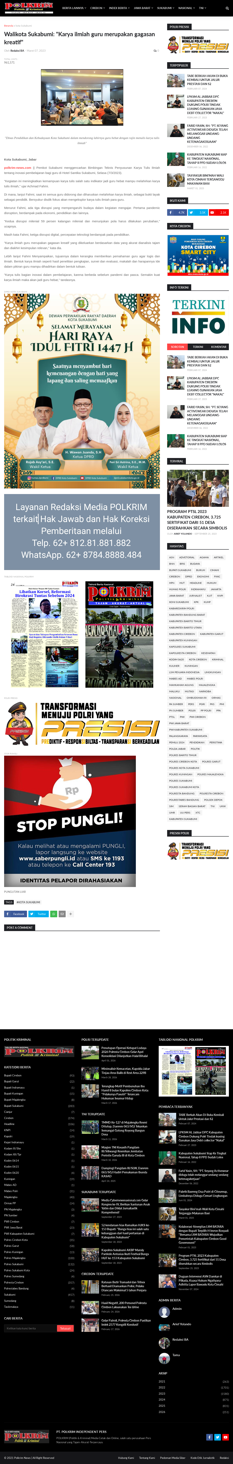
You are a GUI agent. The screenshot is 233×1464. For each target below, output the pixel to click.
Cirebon (174, 576)
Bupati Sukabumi (180, 570)
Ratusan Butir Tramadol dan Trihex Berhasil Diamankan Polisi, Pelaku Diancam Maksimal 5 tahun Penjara (123, 1286)
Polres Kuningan (180, 774)
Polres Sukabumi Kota (184, 787)
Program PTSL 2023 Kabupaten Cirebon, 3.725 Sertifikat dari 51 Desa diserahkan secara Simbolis (197, 519)
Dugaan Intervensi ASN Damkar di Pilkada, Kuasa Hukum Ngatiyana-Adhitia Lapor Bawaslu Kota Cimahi (201, 1280)
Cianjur (39, 1112)
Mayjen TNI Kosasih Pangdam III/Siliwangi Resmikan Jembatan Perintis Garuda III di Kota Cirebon (123, 1151)
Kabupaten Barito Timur (185, 621)
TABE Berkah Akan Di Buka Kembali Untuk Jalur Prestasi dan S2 (207, 80)
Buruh (200, 570)
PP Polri (206, 710)
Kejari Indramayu (39, 1143)
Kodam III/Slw (39, 1149)
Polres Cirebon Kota (183, 761)
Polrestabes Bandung (184, 799)
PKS (212, 704)
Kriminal (218, 659)
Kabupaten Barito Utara (185, 627)
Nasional (175, 697)
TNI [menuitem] (201, 8)
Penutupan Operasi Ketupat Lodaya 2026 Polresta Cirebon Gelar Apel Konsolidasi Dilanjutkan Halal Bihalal (124, 1052)
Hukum (211, 582)
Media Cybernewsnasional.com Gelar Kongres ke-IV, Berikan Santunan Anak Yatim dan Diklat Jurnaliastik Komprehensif (125, 1206)
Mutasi (189, 691)
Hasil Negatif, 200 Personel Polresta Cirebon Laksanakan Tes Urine (124, 1305)
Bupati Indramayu (39, 1088)
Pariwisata (200, 736)
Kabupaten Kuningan (183, 640)
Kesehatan (208, 653)
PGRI (202, 704)
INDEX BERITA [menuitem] (118, 8)
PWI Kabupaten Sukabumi (185, 729)
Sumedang (39, 1301)
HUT (182, 582)
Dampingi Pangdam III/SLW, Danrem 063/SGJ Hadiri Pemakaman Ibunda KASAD (124, 1172)
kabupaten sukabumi (183, 819)
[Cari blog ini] (31, 1328)
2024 (194, 1400)
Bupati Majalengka (39, 1100)
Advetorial (187, 557)
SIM (171, 806)
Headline (196, 582)
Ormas (216, 697)
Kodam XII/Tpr (39, 1155)
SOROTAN (177, 347)
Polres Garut (211, 761)
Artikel (219, 557)
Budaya (195, 563)
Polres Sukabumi (180, 780)
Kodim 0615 (39, 1167)
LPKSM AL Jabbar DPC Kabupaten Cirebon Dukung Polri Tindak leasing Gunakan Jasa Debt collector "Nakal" (205, 104)
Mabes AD (175, 678)
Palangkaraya (178, 736)
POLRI (192, 710)
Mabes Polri (195, 678)
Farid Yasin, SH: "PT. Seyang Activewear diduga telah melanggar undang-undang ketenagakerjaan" (207, 133)
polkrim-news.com (17, 167)
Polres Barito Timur (183, 755)
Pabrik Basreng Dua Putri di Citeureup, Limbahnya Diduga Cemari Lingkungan (203, 1193)
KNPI (220, 595)
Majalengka (207, 685)
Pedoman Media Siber (172, 1457)
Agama (204, 557)
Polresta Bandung (182, 793)
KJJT (209, 595)
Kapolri (39, 1137)
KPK (196, 602)
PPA (218, 710)
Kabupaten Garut (211, 633)
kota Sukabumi (24, 25)
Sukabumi (39, 1295)
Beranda (8, 25)
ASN (171, 557)
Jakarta (216, 589)
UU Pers (185, 812)
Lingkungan (213, 672)
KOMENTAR (218, 347)
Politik (195, 748)
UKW (223, 806)
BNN (172, 563)
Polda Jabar (177, 748)
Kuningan (191, 665)
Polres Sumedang (39, 1277)
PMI (222, 704)
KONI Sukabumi (179, 602)
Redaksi (224, 1457)
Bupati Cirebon (39, 1076)
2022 (194, 1388)
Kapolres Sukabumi (182, 646)
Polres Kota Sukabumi (184, 767)
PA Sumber (176, 704)
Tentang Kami (147, 1457)
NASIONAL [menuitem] (185, 8)
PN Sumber (176, 710)
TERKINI (198, 347)
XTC (198, 812)
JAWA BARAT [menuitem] (142, 8)
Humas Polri (177, 589)
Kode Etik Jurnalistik (203, 1457)
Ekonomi (203, 576)
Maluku (174, 691)
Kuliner (174, 665)
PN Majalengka (39, 1210)
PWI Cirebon (198, 716)
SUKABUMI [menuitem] (164, 8)
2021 (194, 1382)
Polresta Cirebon (211, 793)
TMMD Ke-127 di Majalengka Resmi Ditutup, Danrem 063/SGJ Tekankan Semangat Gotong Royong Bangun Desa (124, 1128)
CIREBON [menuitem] (96, 8)
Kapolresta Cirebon (182, 653)
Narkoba (205, 691)
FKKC (217, 576)
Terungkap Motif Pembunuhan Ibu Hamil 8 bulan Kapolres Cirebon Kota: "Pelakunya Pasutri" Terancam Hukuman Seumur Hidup (125, 1092)
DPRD (188, 576)
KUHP (207, 602)
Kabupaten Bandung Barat (187, 614)
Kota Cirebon (198, 659)
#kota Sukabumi (28, 902)
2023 (194, 1394)
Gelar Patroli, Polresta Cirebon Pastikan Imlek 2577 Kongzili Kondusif (126, 1322)
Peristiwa (216, 742)
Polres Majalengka (210, 774)
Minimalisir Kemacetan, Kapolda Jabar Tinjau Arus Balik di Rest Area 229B (125, 1071)
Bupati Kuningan (39, 1094)
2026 (194, 1412)
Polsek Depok (213, 799)
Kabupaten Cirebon (182, 633)
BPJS (182, 563)
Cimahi (214, 570)
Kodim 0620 (176, 659)
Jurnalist (195, 595)
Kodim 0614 (39, 1161)
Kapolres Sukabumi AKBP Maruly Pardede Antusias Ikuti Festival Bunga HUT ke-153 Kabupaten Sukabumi (125, 1254)
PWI (182, 716)
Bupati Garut (39, 1082)
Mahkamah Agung (181, 685)
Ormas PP (39, 1204)
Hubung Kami (126, 1457)
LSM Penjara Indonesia (184, 672)
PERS (191, 704)
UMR (172, 812)
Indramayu (198, 589)
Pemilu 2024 (176, 742)
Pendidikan (197, 742)
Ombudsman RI (196, 697)
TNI (212, 806)
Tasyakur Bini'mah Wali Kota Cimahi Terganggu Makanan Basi (205, 179)
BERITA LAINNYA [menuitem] (73, 8)
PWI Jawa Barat (179, 723)
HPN (171, 582)
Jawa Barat (176, 595)
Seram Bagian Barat (192, 806)
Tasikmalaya (39, 1307)
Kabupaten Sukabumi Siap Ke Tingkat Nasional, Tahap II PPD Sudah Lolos (207, 158)
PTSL (172, 716)
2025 (194, 1406)
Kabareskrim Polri (181, 608)
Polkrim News (22, 1457)
